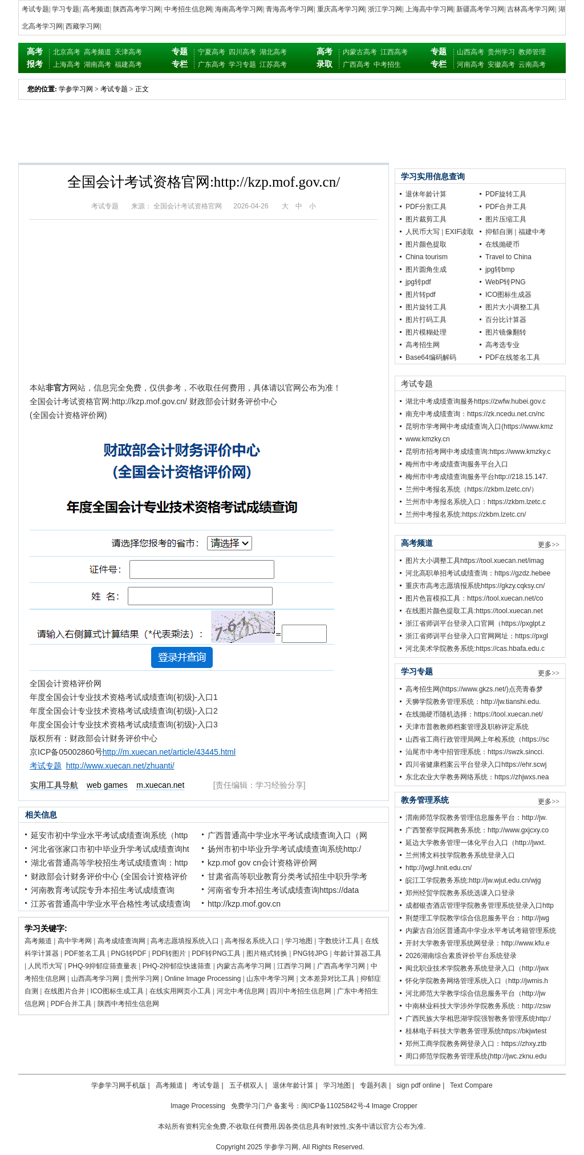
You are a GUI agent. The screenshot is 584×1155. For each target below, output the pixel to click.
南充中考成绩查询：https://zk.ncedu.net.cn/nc (475, 414)
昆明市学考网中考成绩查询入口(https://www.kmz (479, 426)
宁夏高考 (211, 52)
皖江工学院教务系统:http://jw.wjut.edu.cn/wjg (473, 880)
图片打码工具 (426, 320)
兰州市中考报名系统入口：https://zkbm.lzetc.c (475, 502)
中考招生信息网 (188, 9)
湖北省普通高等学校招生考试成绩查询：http (109, 862)
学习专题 (65, 9)
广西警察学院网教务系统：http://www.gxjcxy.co (477, 830)
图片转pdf (420, 295)
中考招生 (387, 65)
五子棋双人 (246, 1085)
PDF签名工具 (85, 953)
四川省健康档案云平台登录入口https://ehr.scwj (475, 764)
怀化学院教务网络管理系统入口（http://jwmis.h (476, 981)
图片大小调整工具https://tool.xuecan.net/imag (474, 561)
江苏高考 (273, 65)
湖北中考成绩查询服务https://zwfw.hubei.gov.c (475, 401)
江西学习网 (294, 966)
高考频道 (96, 9)
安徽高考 (501, 65)
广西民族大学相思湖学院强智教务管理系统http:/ (478, 1019)
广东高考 (211, 65)
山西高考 (470, 52)
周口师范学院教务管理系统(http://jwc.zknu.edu (475, 1056)
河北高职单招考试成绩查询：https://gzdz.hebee (477, 573)
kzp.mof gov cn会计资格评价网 (262, 862)
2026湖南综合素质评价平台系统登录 (461, 956)
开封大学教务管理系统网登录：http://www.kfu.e (477, 943)
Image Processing (198, 1106)
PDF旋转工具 (505, 194)
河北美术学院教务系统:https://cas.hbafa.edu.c (475, 649)
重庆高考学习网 (341, 9)
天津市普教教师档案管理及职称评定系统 (467, 727)
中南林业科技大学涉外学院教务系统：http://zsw (478, 1006)
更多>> (548, 545)
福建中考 (532, 232)
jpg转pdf (418, 282)
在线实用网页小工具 (180, 991)
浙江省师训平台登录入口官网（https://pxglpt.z (475, 623)
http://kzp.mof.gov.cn (244, 903)
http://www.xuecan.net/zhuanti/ (120, 765)
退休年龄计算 (426, 194)
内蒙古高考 (360, 52)
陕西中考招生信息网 (128, 1004)
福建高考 (128, 65)
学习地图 (299, 941)
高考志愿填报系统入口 (185, 941)
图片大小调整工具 (512, 307)
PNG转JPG (310, 953)
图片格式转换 (266, 953)
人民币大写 (45, 966)
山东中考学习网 (270, 979)
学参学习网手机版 (118, 1085)
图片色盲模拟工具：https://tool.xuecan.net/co (474, 598)
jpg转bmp (499, 269)
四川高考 (242, 52)
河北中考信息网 (241, 991)
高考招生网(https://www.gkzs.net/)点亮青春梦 (474, 689)
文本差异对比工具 (327, 979)
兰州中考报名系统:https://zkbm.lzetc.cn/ (465, 514)
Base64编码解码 (430, 357)
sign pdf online (418, 1085)
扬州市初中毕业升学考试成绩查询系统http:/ (284, 849)
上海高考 (66, 65)
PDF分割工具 (426, 207)
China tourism (426, 257)
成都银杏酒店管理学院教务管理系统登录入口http (479, 905)
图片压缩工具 (505, 219)
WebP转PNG (505, 282)
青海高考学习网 (290, 9)
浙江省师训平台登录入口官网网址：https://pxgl (476, 636)
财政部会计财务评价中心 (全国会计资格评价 (109, 876)
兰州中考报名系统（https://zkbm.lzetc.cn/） (471, 489)
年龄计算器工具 (358, 953)
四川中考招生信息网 (300, 991)
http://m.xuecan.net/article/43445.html (169, 751)
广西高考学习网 (341, 966)
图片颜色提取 (426, 244)
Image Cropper (394, 1106)
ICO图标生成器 (508, 295)
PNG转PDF (129, 953)
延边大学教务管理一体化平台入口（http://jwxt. (475, 843)
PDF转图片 (169, 953)
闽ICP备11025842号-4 (335, 1106)
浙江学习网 (385, 9)
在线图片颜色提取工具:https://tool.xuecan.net (474, 611)
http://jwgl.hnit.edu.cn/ (438, 868)
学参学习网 (76, 89)
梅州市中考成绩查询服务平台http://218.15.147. (476, 477)
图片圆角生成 (426, 269)
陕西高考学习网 (137, 9)
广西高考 (356, 65)
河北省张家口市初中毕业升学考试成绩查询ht (110, 849)
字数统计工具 (338, 941)
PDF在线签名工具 (512, 357)
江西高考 (394, 52)
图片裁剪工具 (426, 219)
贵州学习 (501, 52)
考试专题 (35, 9)
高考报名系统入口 (252, 941)
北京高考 (66, 52)
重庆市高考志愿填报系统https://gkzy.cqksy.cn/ (475, 586)
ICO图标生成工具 (117, 991)
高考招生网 (422, 345)
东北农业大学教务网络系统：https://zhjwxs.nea (477, 777)
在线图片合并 (64, 991)
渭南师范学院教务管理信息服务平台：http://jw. (476, 818)
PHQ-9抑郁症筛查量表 (102, 966)
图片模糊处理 (426, 332)
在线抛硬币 (502, 244)
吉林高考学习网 (531, 9)
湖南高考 (97, 65)
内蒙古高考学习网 (244, 966)
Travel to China (508, 257)
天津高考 (128, 52)
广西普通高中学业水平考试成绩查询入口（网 (287, 835)
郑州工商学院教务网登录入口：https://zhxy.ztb (475, 1044)
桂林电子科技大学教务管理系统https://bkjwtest (475, 1031)
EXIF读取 (459, 232)
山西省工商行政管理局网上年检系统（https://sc (477, 739)
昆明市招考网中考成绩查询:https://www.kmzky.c (477, 452)
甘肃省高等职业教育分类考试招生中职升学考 (287, 876)
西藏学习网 (83, 26)
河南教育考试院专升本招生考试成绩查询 (103, 890)
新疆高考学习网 (480, 9)
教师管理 (532, 52)
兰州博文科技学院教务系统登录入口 (460, 855)
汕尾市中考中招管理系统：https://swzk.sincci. (474, 752)
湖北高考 (273, 52)
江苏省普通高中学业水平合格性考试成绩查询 (110, 903)
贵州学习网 (142, 979)
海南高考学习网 (239, 9)
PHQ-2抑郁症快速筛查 (177, 966)
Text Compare (471, 1085)
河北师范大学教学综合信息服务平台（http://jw (475, 993)
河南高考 (470, 65)
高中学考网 (75, 941)
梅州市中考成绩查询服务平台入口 (456, 464)
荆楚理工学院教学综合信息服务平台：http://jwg (477, 918)
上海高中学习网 (429, 9)
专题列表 (373, 1085)
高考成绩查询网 (121, 941)
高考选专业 (502, 345)
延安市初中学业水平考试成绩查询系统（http (109, 835)
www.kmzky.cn (427, 439)
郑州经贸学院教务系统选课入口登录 (460, 893)
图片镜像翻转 (505, 332)
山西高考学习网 (95, 979)
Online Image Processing (202, 979)
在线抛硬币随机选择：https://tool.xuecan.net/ (474, 714)
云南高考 (532, 65)
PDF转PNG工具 (216, 953)
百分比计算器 (505, 320)
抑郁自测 (499, 232)
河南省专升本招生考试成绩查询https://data (283, 890)
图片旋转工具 (426, 307)
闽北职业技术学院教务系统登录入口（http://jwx (477, 968)
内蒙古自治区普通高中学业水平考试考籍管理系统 (480, 931)
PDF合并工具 (71, 1004)
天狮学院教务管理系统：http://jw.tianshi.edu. (473, 702)
